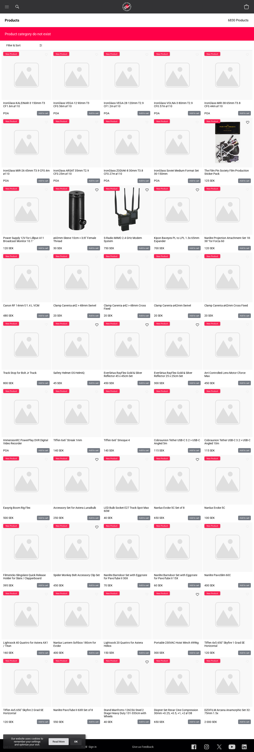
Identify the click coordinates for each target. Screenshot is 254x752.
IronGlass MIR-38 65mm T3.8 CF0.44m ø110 (222, 104)
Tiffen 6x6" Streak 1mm (67, 440)
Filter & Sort (13, 45)
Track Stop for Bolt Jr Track (20, 372)
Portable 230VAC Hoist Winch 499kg (176, 642)
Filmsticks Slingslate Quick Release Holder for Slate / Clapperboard (24, 577)
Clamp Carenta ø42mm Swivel (172, 305)
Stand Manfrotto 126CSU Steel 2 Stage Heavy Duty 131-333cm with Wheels (125, 713)
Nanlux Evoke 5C (214, 507)
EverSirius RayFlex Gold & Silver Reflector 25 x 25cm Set (173, 374)
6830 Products (238, 20)
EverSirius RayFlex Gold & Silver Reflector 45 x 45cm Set (123, 374)
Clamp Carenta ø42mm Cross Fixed (226, 305)
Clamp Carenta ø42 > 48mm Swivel (74, 305)
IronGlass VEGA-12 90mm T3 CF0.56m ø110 (71, 104)
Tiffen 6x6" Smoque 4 (117, 440)
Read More (59, 741)
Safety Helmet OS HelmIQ (69, 372)
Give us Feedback (143, 746)
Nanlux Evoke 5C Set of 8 (169, 507)
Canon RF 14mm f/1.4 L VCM (21, 305)
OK (76, 741)
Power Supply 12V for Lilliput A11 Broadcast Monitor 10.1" (23, 239)
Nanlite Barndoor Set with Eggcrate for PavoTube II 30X (125, 577)
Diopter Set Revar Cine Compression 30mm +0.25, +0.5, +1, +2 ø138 (176, 711)
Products (12, 20)
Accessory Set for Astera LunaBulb (74, 507)
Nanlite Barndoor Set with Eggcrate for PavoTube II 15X (175, 577)
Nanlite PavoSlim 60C (217, 575)
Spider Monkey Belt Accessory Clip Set (76, 575)
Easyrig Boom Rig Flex (16, 507)
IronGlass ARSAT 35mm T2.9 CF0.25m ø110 (71, 172)
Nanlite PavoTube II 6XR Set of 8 (73, 710)
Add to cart (43, 113)
